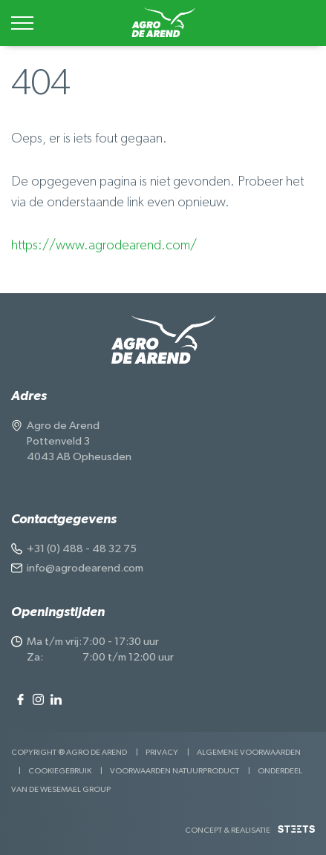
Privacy (162, 752)
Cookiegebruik (59, 771)
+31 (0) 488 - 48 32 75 (82, 548)
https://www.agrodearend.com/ (104, 245)
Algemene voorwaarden (249, 752)
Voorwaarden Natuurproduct (174, 771)
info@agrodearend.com (85, 568)
